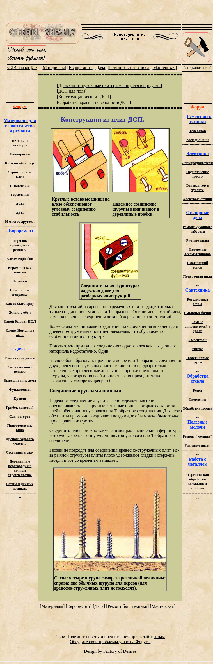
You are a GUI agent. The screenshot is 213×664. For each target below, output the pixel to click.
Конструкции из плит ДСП (83, 96)
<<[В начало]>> (22, 67)
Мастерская (164, 67)
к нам (159, 636)
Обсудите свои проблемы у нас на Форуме (110, 641)
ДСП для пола (71, 91)
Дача (100, 67)
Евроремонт (80, 67)
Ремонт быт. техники (129, 67)
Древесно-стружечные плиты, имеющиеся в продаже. (109, 85)
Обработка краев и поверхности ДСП (94, 102)
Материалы (54, 67)
